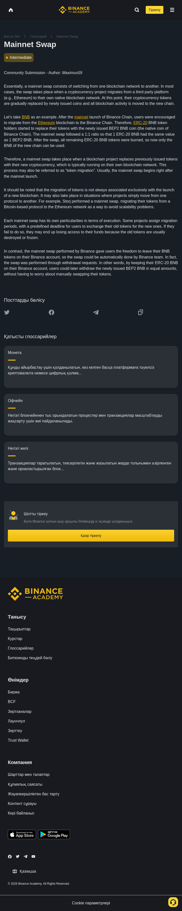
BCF (12, 702)
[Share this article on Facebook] (51, 312)
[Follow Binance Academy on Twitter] (18, 856)
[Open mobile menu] (172, 9)
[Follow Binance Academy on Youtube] (33, 856)
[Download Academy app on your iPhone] (22, 835)
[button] (172, 10)
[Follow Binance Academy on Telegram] (25, 856)
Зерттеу (15, 731)
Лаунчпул (16, 721)
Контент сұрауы (22, 803)
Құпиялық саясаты (25, 784)
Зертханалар (19, 711)
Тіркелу (154, 10)
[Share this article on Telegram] (96, 312)
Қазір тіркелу (91, 536)
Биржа (14, 692)
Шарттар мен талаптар (29, 774)
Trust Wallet (18, 740)
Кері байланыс (21, 813)
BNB (26, 117)
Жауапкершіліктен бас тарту (33, 794)
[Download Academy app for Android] (54, 835)
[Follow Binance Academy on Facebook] (10, 857)
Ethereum (46, 123)
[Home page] (74, 10)
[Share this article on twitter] (7, 312)
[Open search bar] (135, 9)
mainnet (81, 117)
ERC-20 (140, 123)
